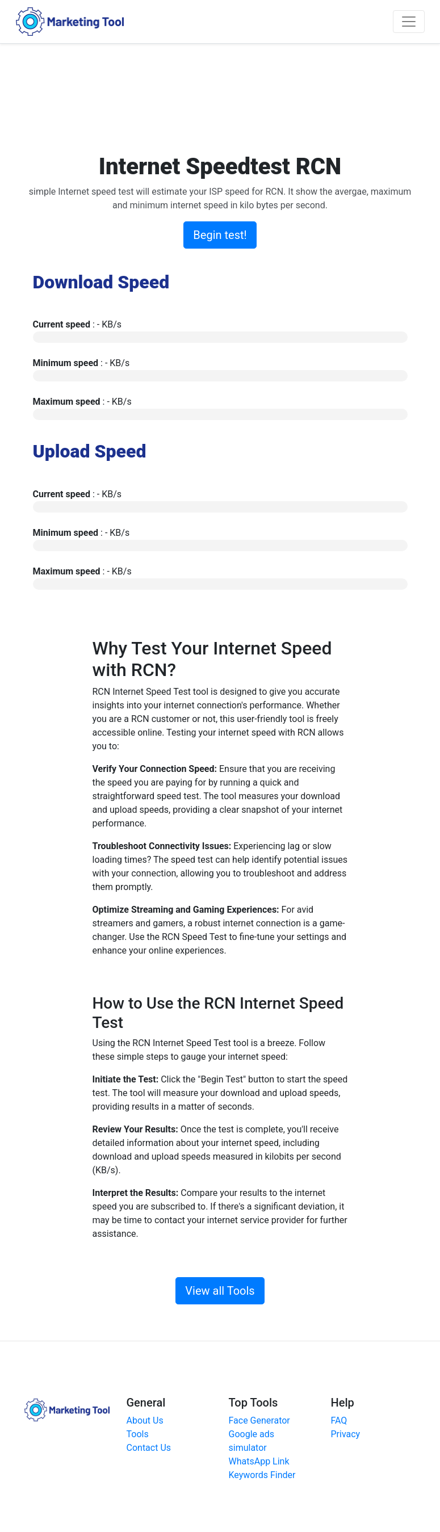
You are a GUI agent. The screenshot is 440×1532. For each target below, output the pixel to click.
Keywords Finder (262, 1475)
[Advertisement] (231, 96)
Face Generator (259, 1420)
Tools (138, 1434)
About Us (145, 1420)
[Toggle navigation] (409, 21)
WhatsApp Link (259, 1461)
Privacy (346, 1434)
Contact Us (149, 1447)
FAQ (339, 1420)
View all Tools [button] (219, 1291)
